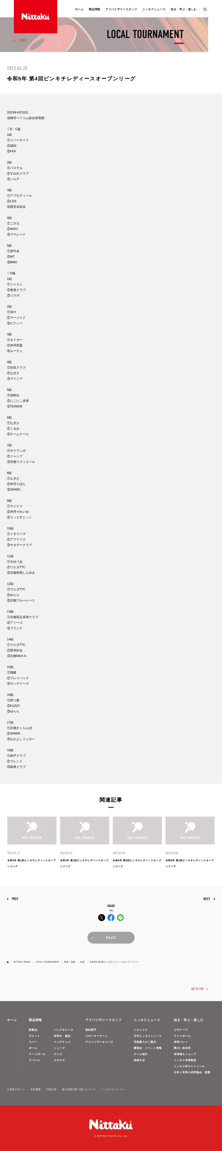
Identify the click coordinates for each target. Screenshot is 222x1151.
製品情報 (94, 9)
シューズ (59, 1048)
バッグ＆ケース (63, 1029)
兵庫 (82, 962)
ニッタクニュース (153, 9)
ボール (33, 1048)
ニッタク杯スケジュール (189, 1066)
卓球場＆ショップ (185, 1054)
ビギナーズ (181, 1029)
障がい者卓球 (182, 1048)
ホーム (79, 9)
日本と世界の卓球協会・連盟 (192, 1072)
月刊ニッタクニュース (148, 1036)
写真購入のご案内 (145, 1042)
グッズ (58, 1054)
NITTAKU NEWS (22, 962)
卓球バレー (181, 1042)
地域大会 (139, 1060)
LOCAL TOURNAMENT (47, 962)
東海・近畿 (69, 962)
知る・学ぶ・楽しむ (184, 9)
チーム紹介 (141, 1054)
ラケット (34, 1036)
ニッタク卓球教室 (185, 1060)
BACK (23, 40)
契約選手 (91, 1029)
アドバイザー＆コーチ (99, 1042)
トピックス (141, 1029)
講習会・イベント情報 (148, 1048)
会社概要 (36, 1089)
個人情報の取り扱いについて (79, 1089)
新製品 (33, 1029)
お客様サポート (16, 1089)
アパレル (34, 1060)
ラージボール (37, 1054)
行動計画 (51, 1089)
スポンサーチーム (96, 1036)
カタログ (59, 1060)
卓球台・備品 (62, 1036)
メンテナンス (62, 1042)
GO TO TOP (197, 989)
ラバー (33, 1042)
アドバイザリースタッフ (121, 9)
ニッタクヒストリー (113, 1089)
